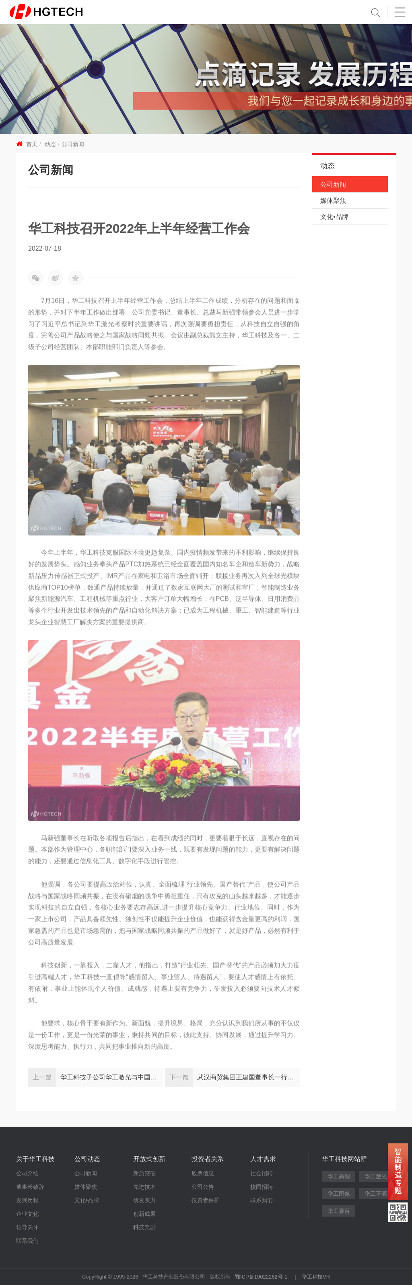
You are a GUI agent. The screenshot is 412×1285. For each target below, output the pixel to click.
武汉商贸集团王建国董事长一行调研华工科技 (248, 1077)
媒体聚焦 (333, 200)
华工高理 (339, 1176)
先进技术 (144, 1187)
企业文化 (27, 1214)
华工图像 (339, 1193)
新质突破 (144, 1173)
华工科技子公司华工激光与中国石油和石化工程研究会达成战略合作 (111, 1077)
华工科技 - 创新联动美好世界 (59, 12)
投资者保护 (206, 1200)
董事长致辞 (30, 1187)
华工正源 (376, 1193)
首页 (31, 144)
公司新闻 (73, 144)
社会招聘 (261, 1173)
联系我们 (27, 1241)
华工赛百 (339, 1211)
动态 (50, 144)
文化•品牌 (334, 216)
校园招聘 (261, 1187)
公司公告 (203, 1187)
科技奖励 (144, 1227)
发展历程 (27, 1200)
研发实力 (144, 1200)
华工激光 (376, 1176)
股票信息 (203, 1173)
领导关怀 (27, 1227)
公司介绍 (27, 1173)
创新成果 (144, 1214)
